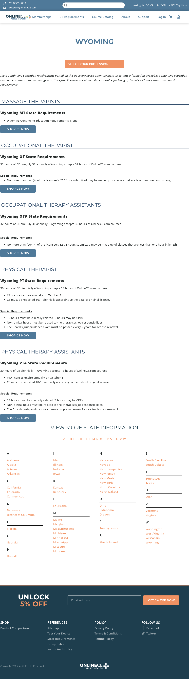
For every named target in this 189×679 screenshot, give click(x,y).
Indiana (58, 469)
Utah (149, 497)
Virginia (151, 515)
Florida (12, 529)
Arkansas (13, 473)
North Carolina (109, 487)
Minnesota (60, 537)
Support (143, 17)
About (125, 17)
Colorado (13, 492)
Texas (150, 483)
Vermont (152, 511)
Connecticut (15, 496)
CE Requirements (72, 17)
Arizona (12, 469)
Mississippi (61, 542)
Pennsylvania (108, 528)
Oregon (104, 514)
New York (106, 483)
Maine (57, 519)
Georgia (12, 542)
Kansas (58, 487)
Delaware (13, 510)
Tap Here (181, 5)
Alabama (13, 460)
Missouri (59, 546)
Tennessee (153, 478)
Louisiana (60, 506)
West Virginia (155, 533)
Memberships (41, 17)
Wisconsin (153, 538)
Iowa (56, 473)
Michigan (59, 533)
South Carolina (156, 460)
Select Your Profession (88, 64)
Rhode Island (108, 542)
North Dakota (108, 491)
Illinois (58, 465)
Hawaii (12, 556)
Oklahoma (106, 510)
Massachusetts (63, 529)
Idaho (57, 460)
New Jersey (107, 473)
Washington (154, 529)
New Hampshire (110, 469)
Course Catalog (102, 17)
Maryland (60, 524)
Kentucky (59, 492)
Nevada (104, 465)
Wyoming (152, 542)
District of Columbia (21, 515)
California (14, 487)
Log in (162, 17)
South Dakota (155, 465)
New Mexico (107, 478)
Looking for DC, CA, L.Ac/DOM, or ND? (154, 5)
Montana (59, 551)
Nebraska (106, 460)
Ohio (102, 505)
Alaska (11, 465)
